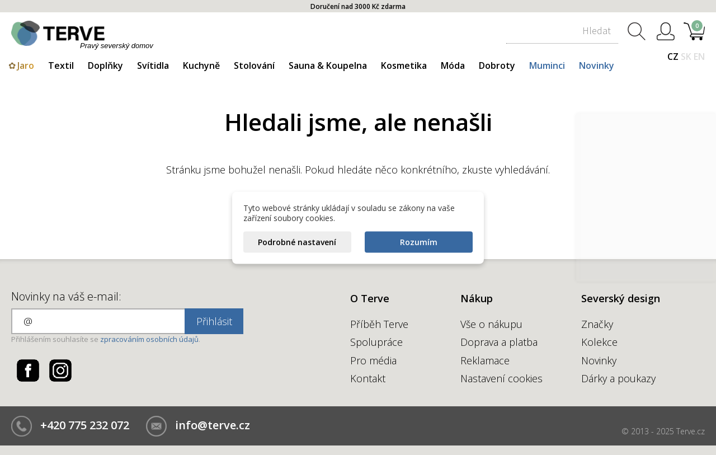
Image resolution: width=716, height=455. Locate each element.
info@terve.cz (212, 425)
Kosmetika (404, 65)
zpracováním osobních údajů (149, 339)
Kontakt (367, 378)
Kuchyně (201, 65)
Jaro (25, 65)
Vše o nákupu (491, 324)
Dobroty (497, 65)
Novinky (596, 65)
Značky (597, 324)
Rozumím (418, 241)
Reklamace (485, 360)
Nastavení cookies (501, 378)
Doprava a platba (499, 342)
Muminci (547, 65)
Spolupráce (376, 342)
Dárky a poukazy (618, 378)
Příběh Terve (379, 324)
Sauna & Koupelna (328, 65)
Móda (453, 65)
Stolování (254, 65)
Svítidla (153, 65)
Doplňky (105, 65)
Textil (61, 65)
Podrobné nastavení (297, 241)
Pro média (373, 360)
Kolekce (599, 342)
